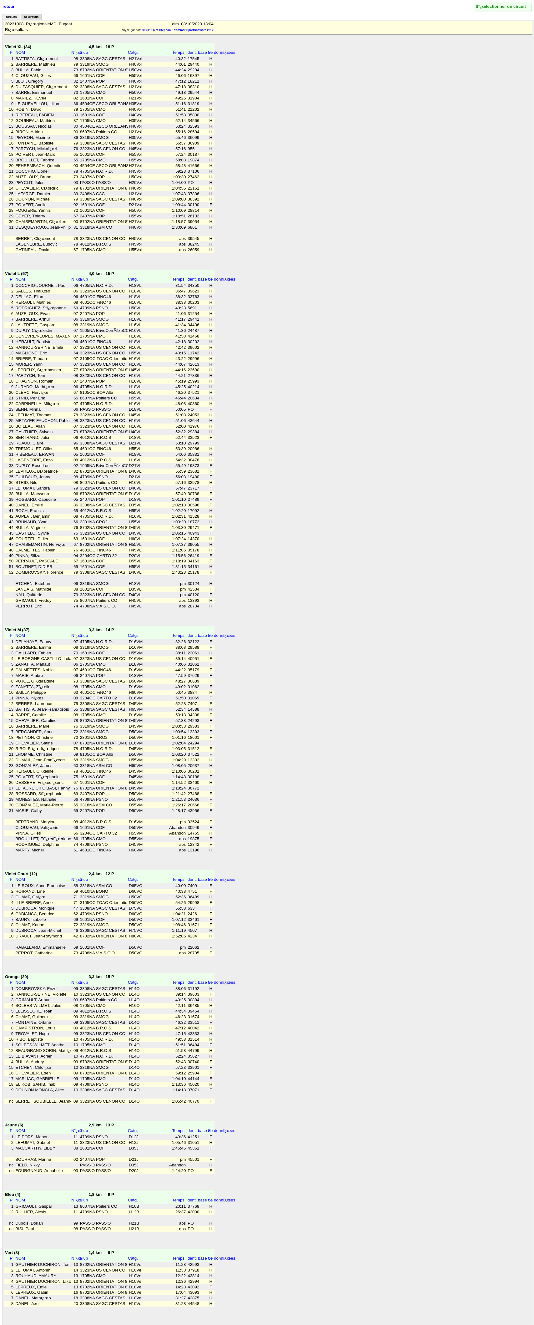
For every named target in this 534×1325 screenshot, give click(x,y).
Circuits (11, 16)
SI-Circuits (31, 16)
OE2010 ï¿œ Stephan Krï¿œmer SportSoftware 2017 (178, 30)
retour (9, 6)
